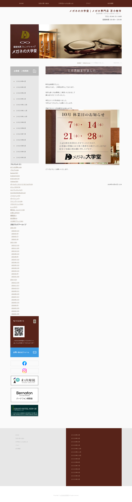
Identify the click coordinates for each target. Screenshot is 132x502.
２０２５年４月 (21, 151)
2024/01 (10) (15, 314)
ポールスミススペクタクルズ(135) (21, 184)
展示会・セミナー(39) (17, 210)
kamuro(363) (14, 173)
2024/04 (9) (14, 305)
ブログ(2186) (14, 170)
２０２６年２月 (21, 93)
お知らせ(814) (14, 213)
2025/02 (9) (14, 274)
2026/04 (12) (15, 231)
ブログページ (86, 63)
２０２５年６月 (21, 140)
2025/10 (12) (15, 251)
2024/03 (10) (15, 308)
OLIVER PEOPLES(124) (18, 193)
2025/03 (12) (15, 271)
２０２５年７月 (21, 134)
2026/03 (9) (14, 233)
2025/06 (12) (15, 262)
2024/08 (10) (15, 294)
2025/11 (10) (15, 248)
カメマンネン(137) (16, 190)
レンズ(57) (13, 207)
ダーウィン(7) (14, 198)
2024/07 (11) (15, 297)
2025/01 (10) (15, 276)
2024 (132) (13, 279)
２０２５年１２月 (21, 105)
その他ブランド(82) (16, 221)
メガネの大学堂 (64, 495)
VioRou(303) (14, 181)
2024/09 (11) (15, 291)
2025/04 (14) (15, 268)
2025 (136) (13, 242)
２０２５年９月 (21, 122)
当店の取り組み (44, 3)
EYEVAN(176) (14, 178)
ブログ (88, 3)
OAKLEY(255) (15, 176)
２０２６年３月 (21, 87)
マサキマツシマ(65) (16, 204)
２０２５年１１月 (21, 110)
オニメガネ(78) (15, 187)
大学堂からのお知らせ (66, 3)
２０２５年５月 (21, 146)
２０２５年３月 (21, 157)
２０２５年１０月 (21, 116)
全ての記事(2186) (16, 167)
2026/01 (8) (14, 239)
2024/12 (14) (15, 282)
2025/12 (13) (15, 245)
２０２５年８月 (21, 128)
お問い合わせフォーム (21, 352)
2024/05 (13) (15, 302)
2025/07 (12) (15, 259)
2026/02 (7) (14, 236)
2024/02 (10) (15, 311)
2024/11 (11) (15, 285)
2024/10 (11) (15, 288)
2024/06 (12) (15, 299)
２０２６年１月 (21, 99)
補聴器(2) (13, 215)
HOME (21, 3)
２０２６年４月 (21, 81)
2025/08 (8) (14, 257)
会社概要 (111, 3)
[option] (66, 41)
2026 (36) (13, 228)
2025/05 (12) (15, 265)
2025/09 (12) (15, 254)
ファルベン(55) (15, 196)
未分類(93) (13, 218)
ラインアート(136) (16, 201)
